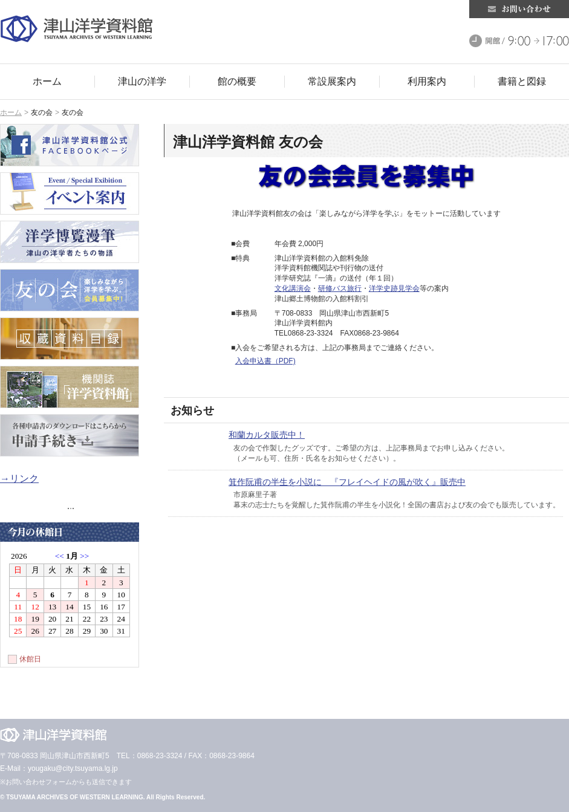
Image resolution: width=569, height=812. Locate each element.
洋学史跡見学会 (394, 288)
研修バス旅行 (340, 288)
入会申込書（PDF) (265, 361)
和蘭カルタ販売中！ (267, 435)
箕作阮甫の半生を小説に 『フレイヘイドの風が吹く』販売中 (347, 482)
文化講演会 (293, 288)
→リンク (19, 478)
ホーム (11, 112)
